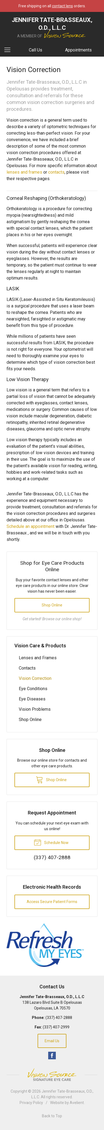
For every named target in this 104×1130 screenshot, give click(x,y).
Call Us (35, 50)
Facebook (52, 1055)
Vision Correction (35, 678)
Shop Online (52, 605)
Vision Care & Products (40, 645)
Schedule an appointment (30, 526)
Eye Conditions (33, 688)
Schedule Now (51, 842)
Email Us (52, 1041)
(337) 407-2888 (58, 1017)
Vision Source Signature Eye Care (52, 1074)
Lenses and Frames (38, 657)
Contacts (27, 668)
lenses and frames (24, 172)
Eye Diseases (32, 699)
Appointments (78, 50)
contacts (56, 172)
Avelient (77, 1102)
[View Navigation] (9, 50)
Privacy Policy (31, 1102)
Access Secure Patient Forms (52, 902)
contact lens (62, 6)
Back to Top (52, 1116)
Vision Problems (35, 709)
